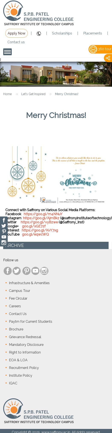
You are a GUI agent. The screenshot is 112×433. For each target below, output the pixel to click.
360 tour (100, 49)
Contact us (16, 42)
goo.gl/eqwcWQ (35, 234)
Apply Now (16, 33)
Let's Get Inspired (33, 94)
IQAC (13, 383)
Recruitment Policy (24, 368)
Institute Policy (20, 375)
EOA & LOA (18, 360)
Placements (92, 33)
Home (7, 94)
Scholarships (62, 33)
